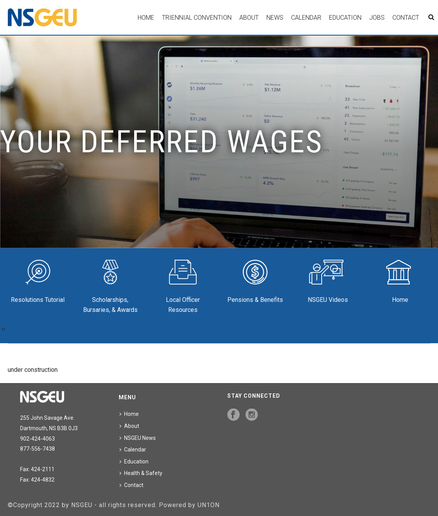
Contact (405, 17)
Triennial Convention (197, 17)
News (274, 17)
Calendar (306, 17)
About (249, 17)
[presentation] (2, 329)
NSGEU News (137, 438)
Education (345, 17)
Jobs (377, 17)
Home (146, 17)
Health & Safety (140, 473)
